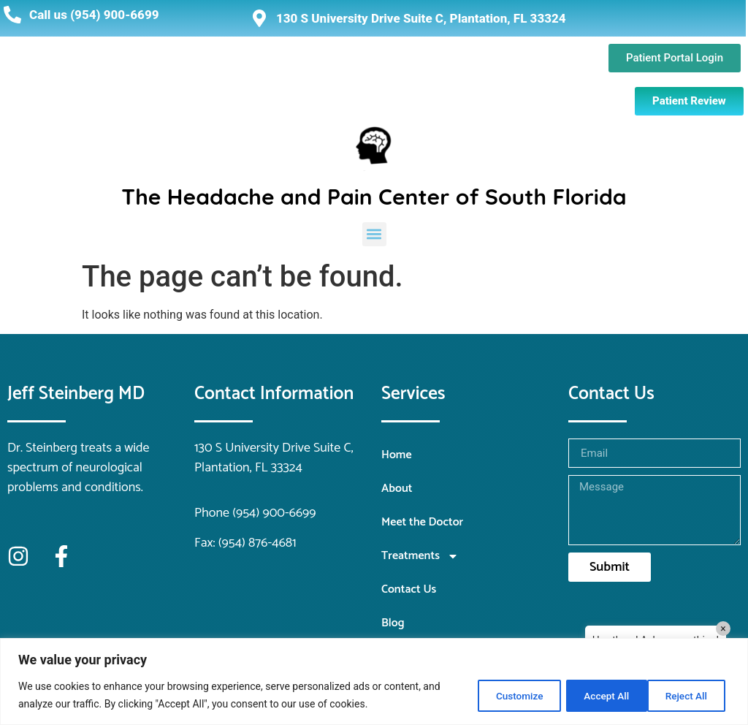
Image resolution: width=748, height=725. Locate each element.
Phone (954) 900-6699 (255, 513)
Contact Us (408, 589)
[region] (374, 681)
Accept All (685, 695)
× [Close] (722, 628)
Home (396, 455)
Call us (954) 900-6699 (94, 14)
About (397, 488)
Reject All (592, 695)
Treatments (420, 556)
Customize (497, 695)
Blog (393, 623)
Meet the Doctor (422, 522)
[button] (374, 234)
